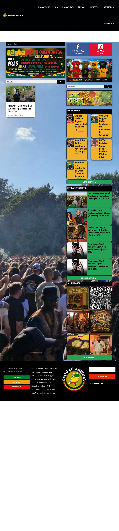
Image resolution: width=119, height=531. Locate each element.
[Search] (61, 82)
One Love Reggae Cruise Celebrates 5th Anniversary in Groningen (104, 122)
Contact (109, 24)
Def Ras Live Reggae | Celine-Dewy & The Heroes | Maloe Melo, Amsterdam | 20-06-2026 (99, 217)
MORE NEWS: (73, 110)
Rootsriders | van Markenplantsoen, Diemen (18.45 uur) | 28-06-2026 (99, 199)
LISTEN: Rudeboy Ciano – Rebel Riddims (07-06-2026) (104, 141)
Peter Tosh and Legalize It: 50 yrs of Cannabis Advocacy (80, 157)
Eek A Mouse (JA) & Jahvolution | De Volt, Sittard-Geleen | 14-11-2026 (97, 234)
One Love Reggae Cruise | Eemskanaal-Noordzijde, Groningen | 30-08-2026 (99, 182)
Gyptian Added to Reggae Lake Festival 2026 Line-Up (80, 120)
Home (9, 44)
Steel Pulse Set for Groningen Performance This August (81, 139)
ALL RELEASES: (73, 269)
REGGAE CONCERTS (76, 174)
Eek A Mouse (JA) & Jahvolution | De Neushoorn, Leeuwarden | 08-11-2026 (99, 251)
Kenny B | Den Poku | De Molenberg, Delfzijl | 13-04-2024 (20, 108)
